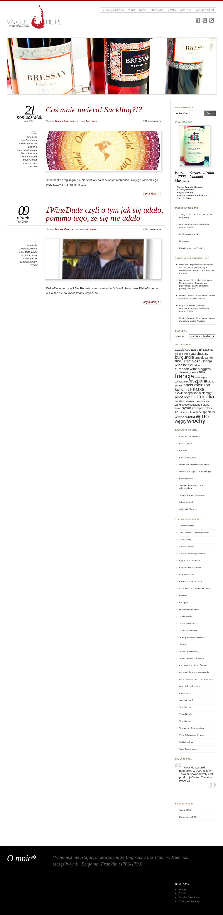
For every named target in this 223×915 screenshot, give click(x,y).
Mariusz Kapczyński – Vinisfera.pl (195, 471)
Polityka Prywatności (189, 897)
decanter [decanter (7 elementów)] (207, 357)
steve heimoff (30, 160)
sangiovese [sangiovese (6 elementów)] (182, 404)
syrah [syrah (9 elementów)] (186, 408)
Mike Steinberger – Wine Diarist (194, 672)
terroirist (27, 163)
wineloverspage (28, 261)
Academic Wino (186, 525)
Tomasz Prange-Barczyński (192, 495)
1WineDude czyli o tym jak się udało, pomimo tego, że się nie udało (104, 213)
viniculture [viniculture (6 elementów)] (188, 412)
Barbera (190, 189)
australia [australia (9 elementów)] (197, 349)
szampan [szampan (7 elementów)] (198, 408)
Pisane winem (186, 478)
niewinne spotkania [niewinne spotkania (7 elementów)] (188, 393)
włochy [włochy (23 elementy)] (196, 420)
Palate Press (185, 693)
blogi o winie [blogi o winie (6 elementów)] (182, 353)
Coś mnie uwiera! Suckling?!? (94, 109)
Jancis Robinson (187, 623)
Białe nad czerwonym (189, 436)
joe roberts (26, 153)
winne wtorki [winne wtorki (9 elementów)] (185, 417)
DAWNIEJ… (181, 336)
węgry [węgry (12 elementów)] (180, 421)
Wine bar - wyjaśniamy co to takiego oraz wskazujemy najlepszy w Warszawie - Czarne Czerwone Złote (196, 267)
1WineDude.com (28, 140)
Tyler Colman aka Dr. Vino (191, 735)
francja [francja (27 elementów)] (184, 376)
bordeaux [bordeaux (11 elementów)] (199, 353)
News (142, 10)
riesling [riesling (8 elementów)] (180, 401)
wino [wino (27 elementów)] (202, 416)
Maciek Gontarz (186, 295)
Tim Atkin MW (185, 714)
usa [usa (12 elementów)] (178, 411)
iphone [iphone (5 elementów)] (178, 385)
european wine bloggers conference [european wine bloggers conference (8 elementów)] (193, 370)
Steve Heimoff (186, 700)
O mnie (171, 10)
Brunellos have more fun (191, 581)
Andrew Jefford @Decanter (192, 553)
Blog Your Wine (186, 574)
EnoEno (183, 450)
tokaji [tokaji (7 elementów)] (208, 408)
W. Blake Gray (186, 742)
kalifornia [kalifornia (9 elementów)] (182, 389)
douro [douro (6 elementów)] (198, 365)
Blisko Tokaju (185, 443)
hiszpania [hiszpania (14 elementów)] (199, 381)
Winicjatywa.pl (186, 502)
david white (24, 143)
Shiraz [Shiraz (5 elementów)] (178, 408)
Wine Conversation (188, 749)
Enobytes (183, 602)
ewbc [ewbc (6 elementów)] (195, 372)
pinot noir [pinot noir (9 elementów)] (182, 397)
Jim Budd (183, 644)
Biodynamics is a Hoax (190, 567)
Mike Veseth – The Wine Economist (196, 679)
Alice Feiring (185, 539)
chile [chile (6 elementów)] (197, 357)
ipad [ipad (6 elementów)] (212, 381)
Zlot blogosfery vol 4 (188, 234)
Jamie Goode (185, 616)
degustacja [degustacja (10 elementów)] (184, 361)
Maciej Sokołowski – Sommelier (194, 464)
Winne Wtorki (205, 10)
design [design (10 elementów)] (189, 365)
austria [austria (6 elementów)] (209, 349)
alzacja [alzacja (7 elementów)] (179, 349)
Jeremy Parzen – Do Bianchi (192, 637)
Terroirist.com (185, 707)
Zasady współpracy (189, 901)
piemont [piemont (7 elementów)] (206, 393)
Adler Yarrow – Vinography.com (194, 532)
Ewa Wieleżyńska (187, 457)
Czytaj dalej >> (152, 193)
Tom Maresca (185, 721)
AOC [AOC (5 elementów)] (187, 349)
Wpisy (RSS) (185, 810)
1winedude (31, 137)
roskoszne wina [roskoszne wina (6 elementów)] (195, 401)
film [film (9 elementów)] (202, 372)
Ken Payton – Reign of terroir (193, 665)
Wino (131, 10)
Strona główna (113, 10)
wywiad (33, 265)
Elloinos (183, 595)
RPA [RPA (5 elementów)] (208, 401)
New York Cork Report (189, 686)
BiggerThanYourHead (189, 560)
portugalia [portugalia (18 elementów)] (202, 396)
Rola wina (184, 241)
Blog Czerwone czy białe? (191, 305)
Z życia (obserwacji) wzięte (192, 248)
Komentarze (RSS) (188, 817)
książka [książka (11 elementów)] (197, 389)
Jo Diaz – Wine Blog (189, 651)
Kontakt (185, 10)
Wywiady (91, 229)
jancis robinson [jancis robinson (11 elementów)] (196, 385)
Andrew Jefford (186, 546)
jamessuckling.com (27, 150)
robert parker (30, 258)
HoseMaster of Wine (189, 609)
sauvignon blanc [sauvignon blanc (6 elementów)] (199, 404)
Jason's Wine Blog (188, 630)
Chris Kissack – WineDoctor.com (194, 588)
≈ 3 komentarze (152, 229)
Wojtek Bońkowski (188, 509)
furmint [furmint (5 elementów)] (198, 377)
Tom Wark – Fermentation (191, 728)
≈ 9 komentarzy (152, 121)
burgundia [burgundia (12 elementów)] (184, 357)
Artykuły (157, 10)
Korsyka (183, 273)
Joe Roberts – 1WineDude (191, 658)
